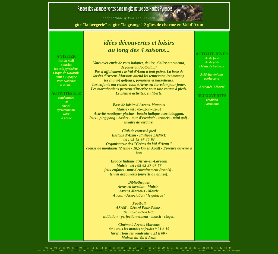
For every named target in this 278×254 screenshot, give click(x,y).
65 (120, 250)
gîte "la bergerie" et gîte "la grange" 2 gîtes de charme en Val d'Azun (139, 24)
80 (183, 250)
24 (142, 247)
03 (55, 247)
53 (72, 250)
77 (172, 250)
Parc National (66, 81)
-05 (64, 247)
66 (124, 250)
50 (60, 250)
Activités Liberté (212, 87)
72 (150, 250)
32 (177, 247)
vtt (66, 102)
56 (84, 250)
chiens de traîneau (212, 66)
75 (163, 250)
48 (53, 250)
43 (225, 247)
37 (199, 247)
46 (44, 250)
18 (118, 247)
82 (192, 250)
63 (111, 250)
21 (130, 247)
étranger (236, 250)
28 (159, 247)
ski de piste (211, 62)
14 (101, 247)
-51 (64, 250)
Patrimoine (211, 104)
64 (115, 250)
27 (154, 247)
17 (114, 247)
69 (138, 250)
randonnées (66, 98)
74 (159, 250)
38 (204, 247)
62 (106, 250)
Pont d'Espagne (66, 77)
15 (106, 247)
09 (80, 247)
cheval (66, 106)
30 (168, 247)
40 (212, 247)
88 (215, 250)
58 (92, 250)
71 (145, 250)
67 (129, 250)
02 (51, 247)
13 (97, 247)
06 (68, 247)
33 (181, 247)
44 (230, 247)
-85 (204, 250)
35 (190, 247)
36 (195, 247)
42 (221, 247)
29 (163, 247)
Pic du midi (66, 61)
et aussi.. (66, 85)
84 (200, 250)
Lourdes (66, 65)
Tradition (212, 100)
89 (219, 250)
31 (172, 247)
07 (73, 247)
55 (80, 250)
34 (186, 247)
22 (134, 247)
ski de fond (211, 58)
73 (154, 250)
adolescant (211, 78)
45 (39, 250)
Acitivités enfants (211, 74)
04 (60, 247)
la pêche (66, 118)
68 (133, 250)
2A (228, 250)
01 (46, 247)
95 (224, 250)
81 (188, 250)
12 (92, 247)
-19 (122, 247)
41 (216, 247)
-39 (207, 247)
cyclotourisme (66, 110)
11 (88, 247)
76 (168, 250)
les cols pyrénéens (66, 69)
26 (150, 247)
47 (48, 250)
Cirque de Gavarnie (66, 73)
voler (66, 114)
